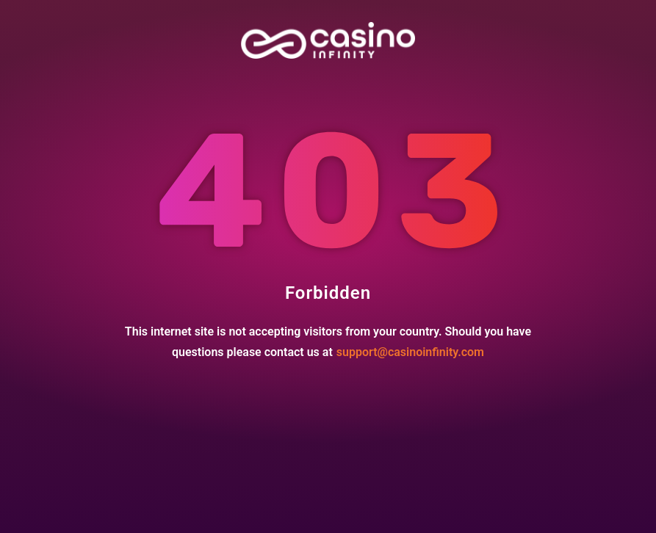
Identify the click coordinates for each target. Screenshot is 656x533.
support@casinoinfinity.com (410, 352)
